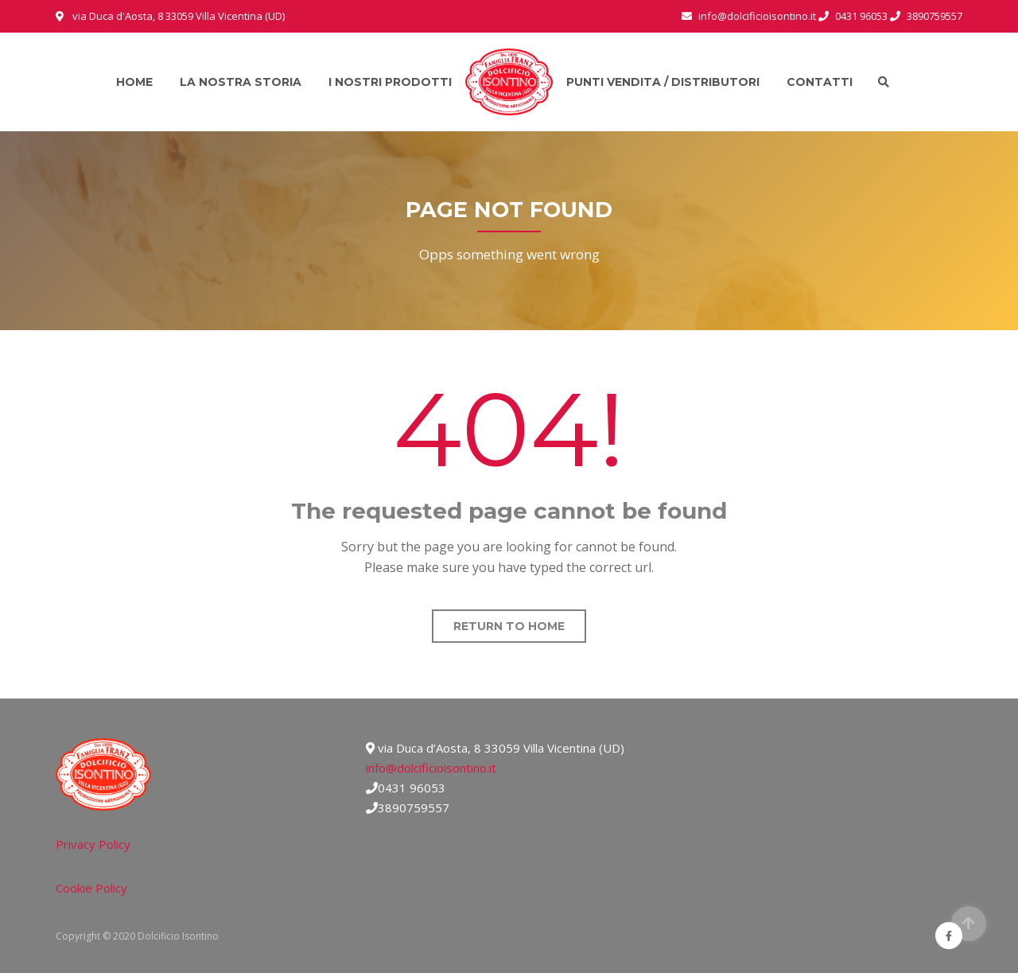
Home (134, 82)
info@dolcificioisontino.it (431, 768)
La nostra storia (240, 82)
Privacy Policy (93, 844)
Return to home (509, 626)
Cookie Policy (91, 888)
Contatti (820, 82)
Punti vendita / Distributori (663, 82)
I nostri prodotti (390, 82)
